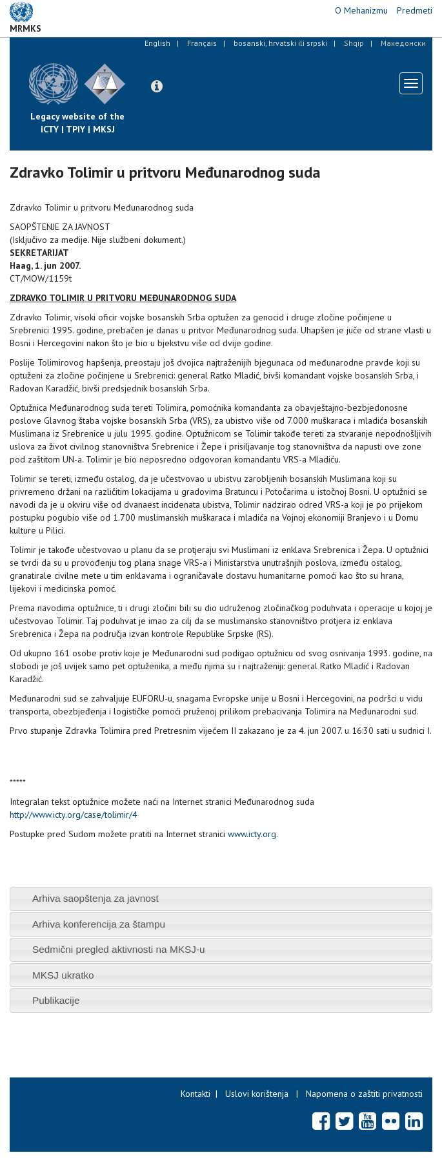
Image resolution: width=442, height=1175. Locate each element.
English (157, 43)
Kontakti (195, 1093)
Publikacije (56, 1000)
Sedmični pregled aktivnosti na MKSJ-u (118, 949)
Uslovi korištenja (256, 1093)
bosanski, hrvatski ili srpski (280, 43)
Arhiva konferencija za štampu (98, 924)
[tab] (221, 899)
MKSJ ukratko (63, 975)
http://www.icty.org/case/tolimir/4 (73, 814)
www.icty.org (252, 834)
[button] (156, 86)
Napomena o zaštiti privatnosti (364, 1093)
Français (202, 43)
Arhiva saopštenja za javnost (95, 898)
